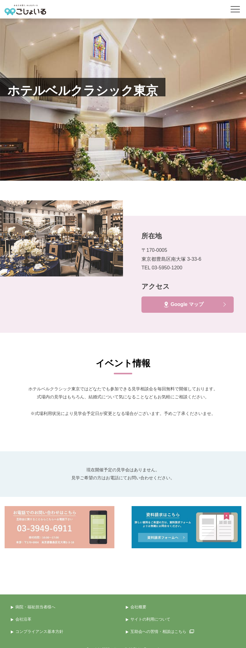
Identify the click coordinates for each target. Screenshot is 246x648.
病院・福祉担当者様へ (35, 607)
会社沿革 (23, 619)
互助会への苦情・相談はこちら (162, 631)
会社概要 (138, 607)
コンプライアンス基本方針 (39, 631)
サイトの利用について (150, 619)
